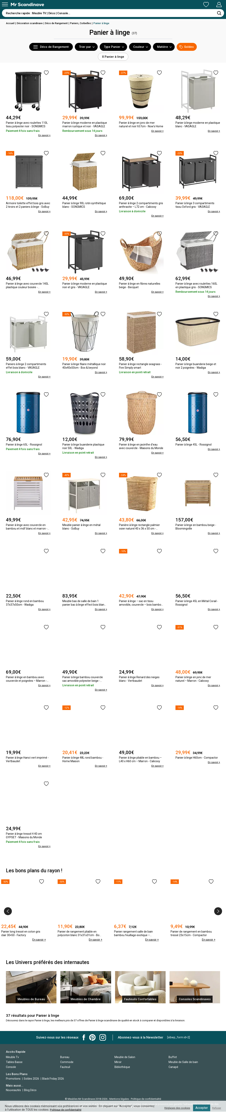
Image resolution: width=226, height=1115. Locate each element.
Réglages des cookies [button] (174, 1108)
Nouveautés (13, 1093)
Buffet (173, 1060)
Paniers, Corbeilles (85, 23)
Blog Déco (30, 1093)
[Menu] (5, 4)
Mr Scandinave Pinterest (92, 1041)
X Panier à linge (113, 57)
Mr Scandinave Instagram (102, 1041)
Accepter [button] (200, 1108)
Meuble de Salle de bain (183, 1065)
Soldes (186, 47)
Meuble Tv (12, 1060)
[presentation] (8, 909)
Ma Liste (185, 4)
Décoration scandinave (31, 23)
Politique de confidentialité (67, 1109)
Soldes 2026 (32, 1081)
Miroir (118, 1065)
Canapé (173, 1070)
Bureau (64, 1060)
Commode (66, 1065)
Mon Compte (211, 4)
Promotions (13, 1081)
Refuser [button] (216, 1108)
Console (11, 1070)
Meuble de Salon (124, 1060)
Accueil (10, 23)
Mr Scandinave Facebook (84, 1041)
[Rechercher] (219, 13)
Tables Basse (14, 1065)
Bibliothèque (122, 1070)
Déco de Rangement (59, 23)
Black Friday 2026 (53, 1081)
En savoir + (44, 135)
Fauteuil (65, 1070)
